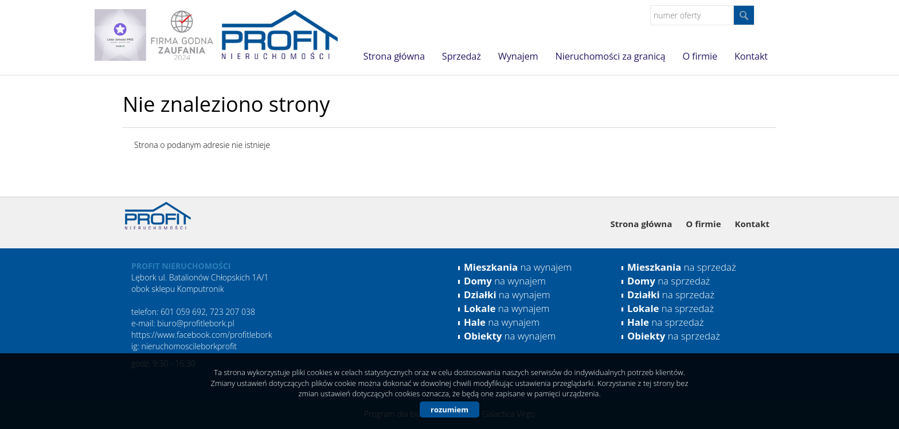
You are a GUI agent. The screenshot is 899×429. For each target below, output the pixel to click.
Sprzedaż (461, 56)
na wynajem (518, 267)
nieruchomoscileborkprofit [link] (189, 346)
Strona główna (394, 56)
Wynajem (518, 56)
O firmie (699, 56)
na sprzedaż (681, 267)
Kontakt (751, 56)
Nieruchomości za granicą (611, 56)
